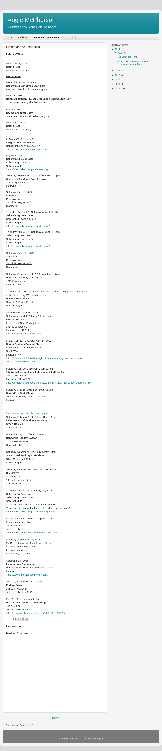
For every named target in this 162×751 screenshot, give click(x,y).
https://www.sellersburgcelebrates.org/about (30, 511)
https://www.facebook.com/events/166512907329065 (35, 613)
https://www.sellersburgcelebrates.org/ (27, 169)
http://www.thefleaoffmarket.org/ (23, 333)
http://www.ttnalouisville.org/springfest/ (27, 413)
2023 (118, 70)
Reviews (22, 37)
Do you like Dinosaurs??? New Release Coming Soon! (132, 62)
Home (9, 37)
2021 (118, 79)
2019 (118, 88)
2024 (118, 49)
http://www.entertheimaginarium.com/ (27, 149)
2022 (118, 75)
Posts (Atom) (26, 725)
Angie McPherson (32, 19)
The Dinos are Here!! (127, 57)
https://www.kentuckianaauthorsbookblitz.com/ (31, 532)
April (120, 53)
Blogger (99, 738)
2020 (118, 84)
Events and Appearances (46, 37)
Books (69, 37)
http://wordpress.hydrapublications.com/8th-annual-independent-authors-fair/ (48, 382)
